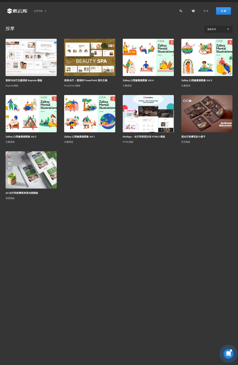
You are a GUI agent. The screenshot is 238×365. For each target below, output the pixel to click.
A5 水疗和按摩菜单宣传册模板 (22, 193)
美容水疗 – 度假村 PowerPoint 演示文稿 (85, 80)
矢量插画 (127, 85)
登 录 (206, 11)
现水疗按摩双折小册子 (193, 136)
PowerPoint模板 (72, 85)
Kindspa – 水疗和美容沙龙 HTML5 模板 (144, 136)
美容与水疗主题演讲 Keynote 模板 (24, 80)
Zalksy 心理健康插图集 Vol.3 (196, 80)
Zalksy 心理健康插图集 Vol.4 (138, 80)
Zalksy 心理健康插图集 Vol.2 (21, 136)
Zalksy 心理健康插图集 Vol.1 (79, 136)
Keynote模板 (12, 85)
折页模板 (185, 142)
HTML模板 (128, 142)
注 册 (223, 11)
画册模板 (10, 198)
